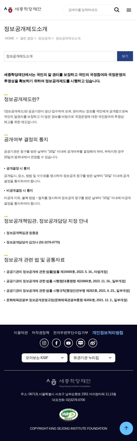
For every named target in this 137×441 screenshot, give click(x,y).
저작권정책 (40, 332)
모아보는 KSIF (37, 358)
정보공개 (44, 38)
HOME (10, 38)
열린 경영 (26, 38)
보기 (125, 56)
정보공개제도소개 (68, 38)
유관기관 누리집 (86, 358)
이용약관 (21, 332)
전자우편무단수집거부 (70, 332)
